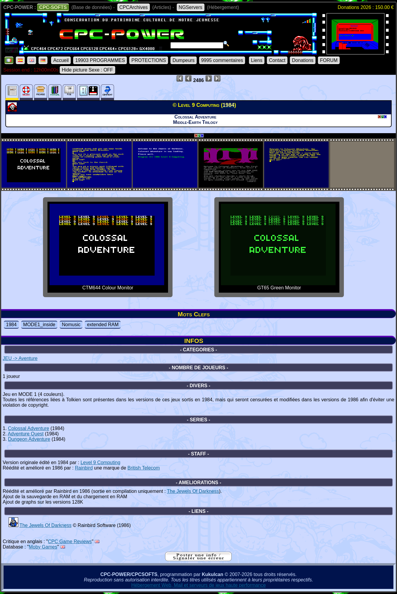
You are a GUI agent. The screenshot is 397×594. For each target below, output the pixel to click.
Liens (256, 60)
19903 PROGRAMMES (100, 60)
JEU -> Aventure (20, 358)
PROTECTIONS (148, 60)
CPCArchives (133, 7)
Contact (277, 60)
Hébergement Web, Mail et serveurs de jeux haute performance (198, 585)
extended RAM (103, 324)
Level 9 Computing (100, 462)
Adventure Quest (26, 433)
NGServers (190, 7)
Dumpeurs (184, 60)
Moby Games (43, 546)
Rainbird (84, 467)
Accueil (61, 60)
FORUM (329, 60)
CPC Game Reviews (70, 541)
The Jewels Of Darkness (193, 491)
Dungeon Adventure (29, 439)
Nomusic (71, 324)
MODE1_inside (39, 324)
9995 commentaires (222, 60)
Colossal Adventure (28, 428)
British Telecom (143, 467)
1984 (11, 324)
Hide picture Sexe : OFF (87, 69)
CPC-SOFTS (53, 7)
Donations (302, 60)
